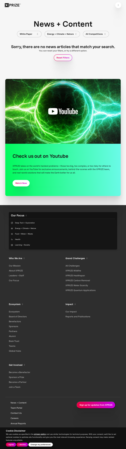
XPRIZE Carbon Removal (77, 280)
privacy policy (40, 434)
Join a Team (14, 387)
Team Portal (16, 408)
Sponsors (13, 326)
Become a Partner (17, 382)
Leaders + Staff (16, 275)
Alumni (12, 336)
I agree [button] (11, 445)
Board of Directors (18, 316)
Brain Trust (14, 341)
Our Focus (14, 280)
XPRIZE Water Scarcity (76, 285)
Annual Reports (18, 423)
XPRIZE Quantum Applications (80, 290)
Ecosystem (14, 311)
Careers (14, 418)
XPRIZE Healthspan (75, 275)
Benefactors (15, 321)
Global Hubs (15, 351)
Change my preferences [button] (41, 445)
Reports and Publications (77, 316)
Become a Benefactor (19, 372)
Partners (13, 331)
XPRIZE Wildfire (73, 270)
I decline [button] (22, 445)
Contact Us (16, 413)
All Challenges (72, 266)
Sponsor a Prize (16, 377)
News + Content (18, 402)
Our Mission (15, 266)
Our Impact (71, 311)
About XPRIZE (16, 270)
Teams (12, 346)
